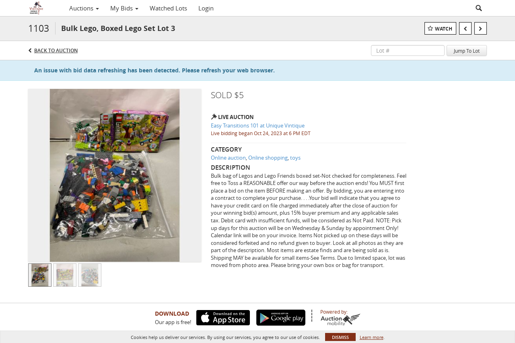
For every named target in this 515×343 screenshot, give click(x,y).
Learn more (371, 337)
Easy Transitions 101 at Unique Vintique (258, 125)
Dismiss (340, 337)
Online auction (228, 157)
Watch (443, 28)
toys (295, 157)
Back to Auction (56, 50)
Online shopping (268, 157)
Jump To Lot (467, 50)
